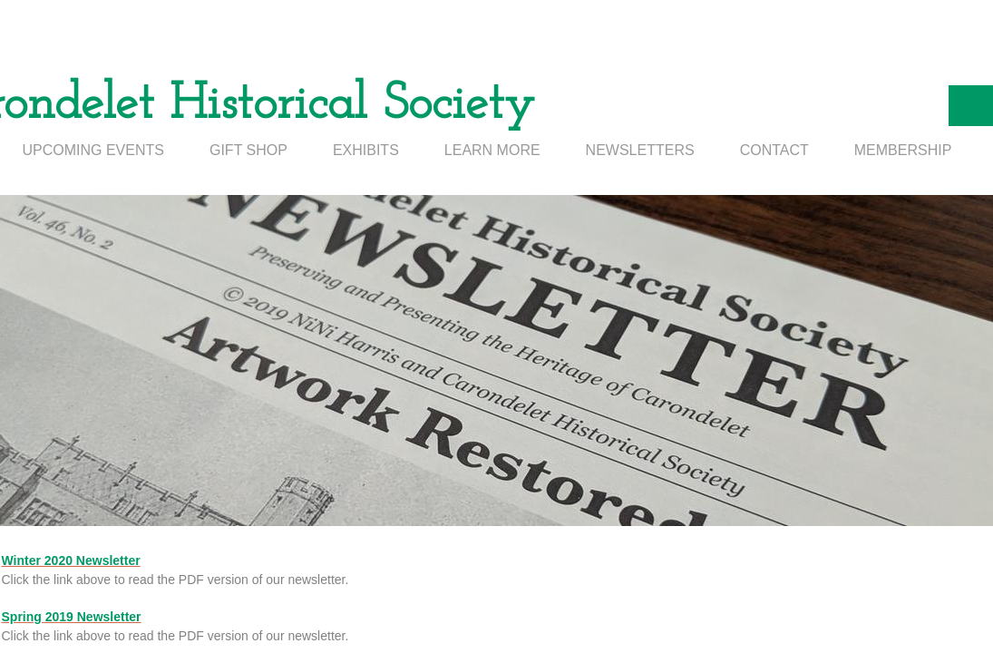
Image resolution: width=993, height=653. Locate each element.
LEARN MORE (492, 150)
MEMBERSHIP (903, 150)
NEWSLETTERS (640, 150)
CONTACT (774, 150)
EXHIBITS (366, 150)
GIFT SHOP (248, 150)
